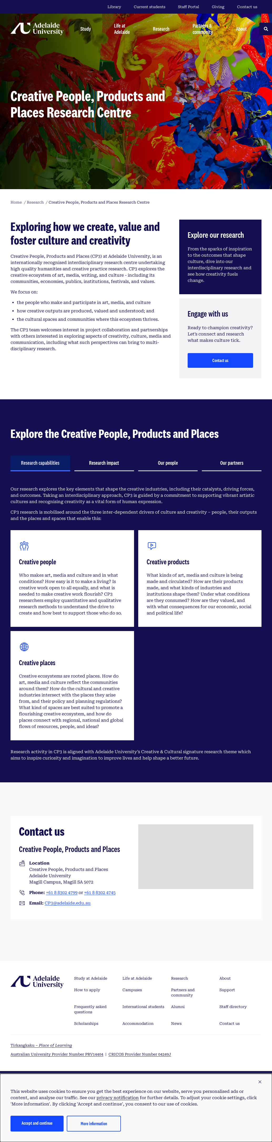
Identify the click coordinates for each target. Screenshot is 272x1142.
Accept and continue (37, 1123)
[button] (259, 1082)
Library (114, 7)
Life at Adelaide (137, 978)
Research (179, 978)
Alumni (178, 1007)
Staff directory (233, 1007)
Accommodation (137, 1023)
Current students (149, 7)
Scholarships (86, 1023)
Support (227, 990)
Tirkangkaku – (41, 1045)
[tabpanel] (136, 624)
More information (94, 1123)
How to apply (87, 990)
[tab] (40, 463)
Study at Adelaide (90, 978)
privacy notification (117, 1097)
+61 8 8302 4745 (100, 892)
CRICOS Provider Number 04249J (140, 1054)
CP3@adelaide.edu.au (68, 903)
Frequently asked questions (90, 1009)
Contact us (247, 7)
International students (143, 1007)
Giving (218, 7)
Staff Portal (188, 7)
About (225, 978)
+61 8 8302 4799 (62, 892)
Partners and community (182, 992)
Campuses (132, 990)
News (176, 1023)
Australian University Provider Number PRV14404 (57, 1054)
